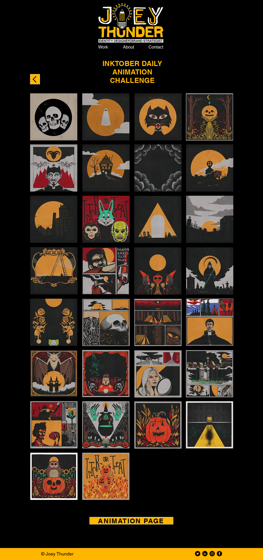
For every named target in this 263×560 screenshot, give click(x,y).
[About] (129, 47)
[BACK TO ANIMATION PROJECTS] (35, 79)
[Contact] (156, 47)
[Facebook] (219, 553)
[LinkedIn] (205, 553)
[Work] (103, 47)
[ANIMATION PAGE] (131, 520)
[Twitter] (197, 553)
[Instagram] (212, 553)
